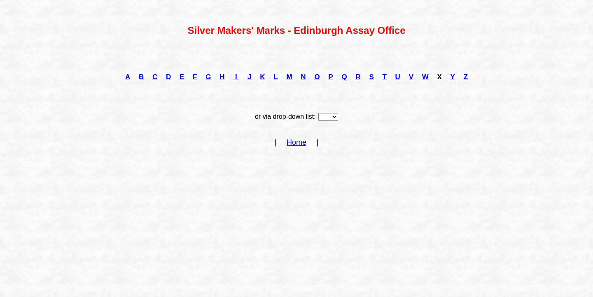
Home (296, 142)
